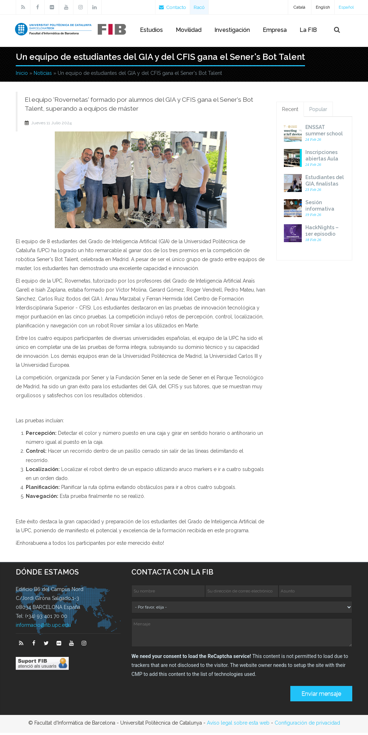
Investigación (232, 30)
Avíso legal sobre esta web (238, 725)
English (323, 7)
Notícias (43, 75)
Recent (290, 111)
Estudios (151, 30)
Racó (201, 7)
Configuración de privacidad (307, 725)
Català (299, 7)
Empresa (275, 30)
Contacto (173, 7)
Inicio (22, 75)
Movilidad (189, 30)
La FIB (308, 30)
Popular (318, 111)
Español (346, 7)
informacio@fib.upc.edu (43, 627)
